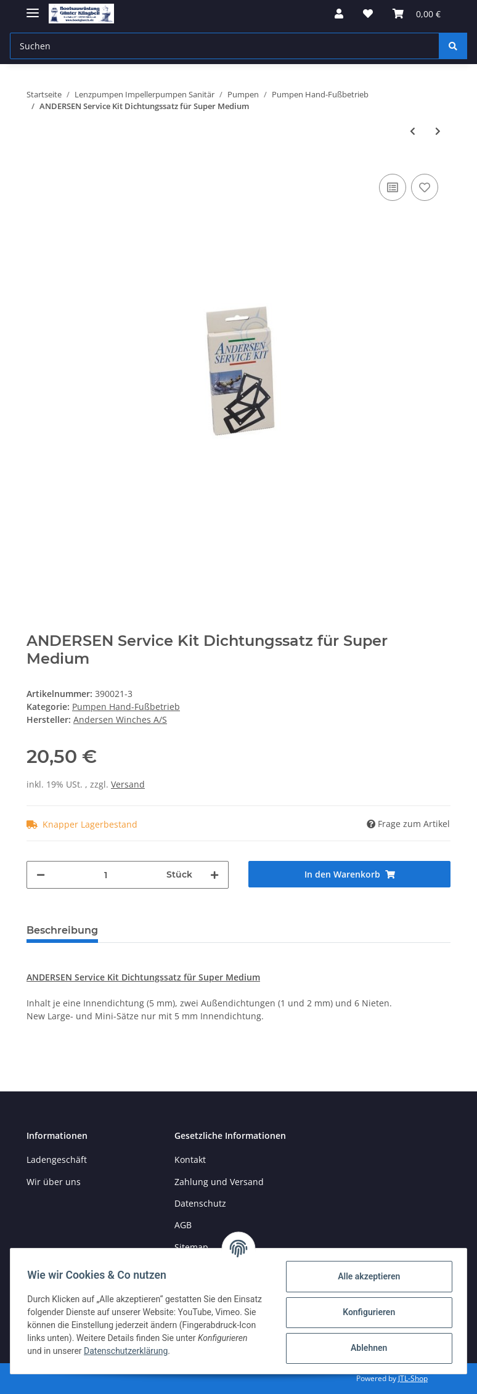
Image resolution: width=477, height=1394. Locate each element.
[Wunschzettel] (368, 13)
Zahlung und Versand (219, 1182)
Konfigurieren (366, 1312)
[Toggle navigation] (32, 7)
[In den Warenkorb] (349, 874)
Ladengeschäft (56, 1159)
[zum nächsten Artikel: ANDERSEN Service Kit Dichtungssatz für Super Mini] (437, 131)
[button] (339, 13)
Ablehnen (366, 1348)
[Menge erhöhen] (214, 875)
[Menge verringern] (40, 875)
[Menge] (106, 875)
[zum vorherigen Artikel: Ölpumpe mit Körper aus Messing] (412, 131)
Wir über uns (53, 1182)
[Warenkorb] (416, 13)
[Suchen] (224, 46)
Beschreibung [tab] (62, 930)
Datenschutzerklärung (202, 1351)
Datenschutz (200, 1203)
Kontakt (190, 1159)
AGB (183, 1225)
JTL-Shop (413, 1378)
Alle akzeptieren (366, 1276)
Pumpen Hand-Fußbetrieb (126, 706)
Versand (128, 784)
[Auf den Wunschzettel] (424, 187)
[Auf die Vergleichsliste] (392, 187)
